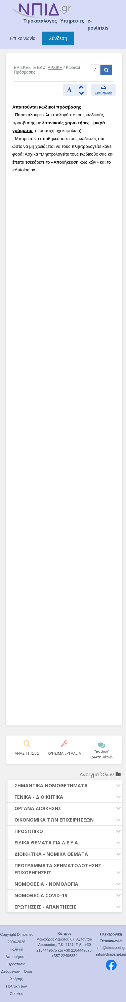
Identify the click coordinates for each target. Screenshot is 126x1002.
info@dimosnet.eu (111, 954)
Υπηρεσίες (72, 21)
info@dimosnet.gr (110, 948)
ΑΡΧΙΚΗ (55, 67)
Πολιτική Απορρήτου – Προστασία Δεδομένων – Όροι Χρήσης (16, 964)
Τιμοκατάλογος (40, 21)
